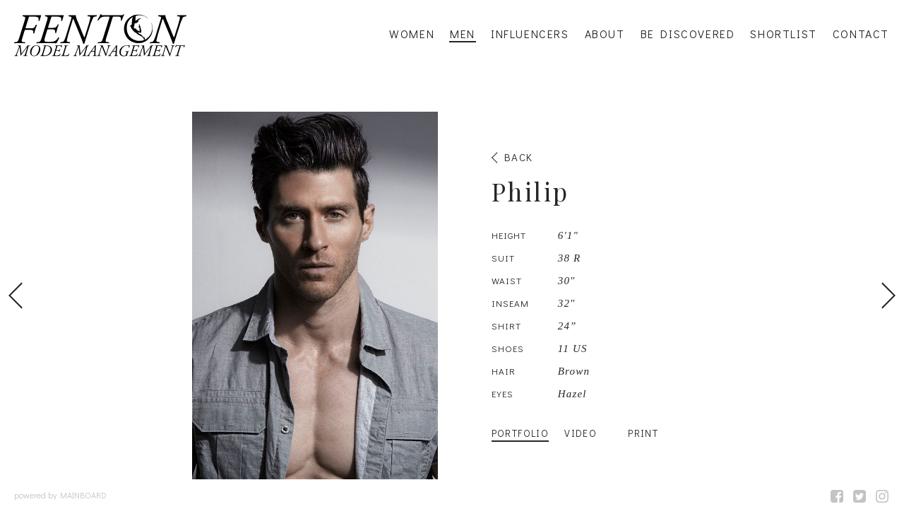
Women (411, 34)
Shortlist (783, 34)
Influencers (530, 34)
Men (462, 34)
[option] (452, 295)
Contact (861, 34)
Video (580, 433)
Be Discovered (688, 34)
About (605, 34)
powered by (60, 495)
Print (643, 433)
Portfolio (520, 433)
